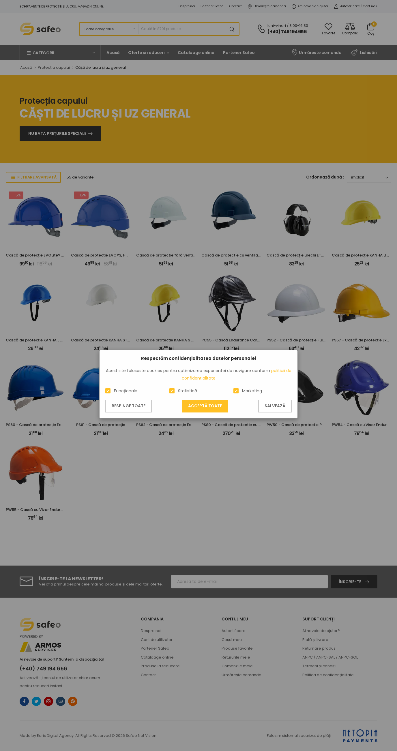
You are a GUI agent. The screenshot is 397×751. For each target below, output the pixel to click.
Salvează (275, 406)
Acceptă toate (205, 406)
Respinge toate (128, 406)
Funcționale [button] (125, 391)
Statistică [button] (187, 391)
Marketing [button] (252, 391)
